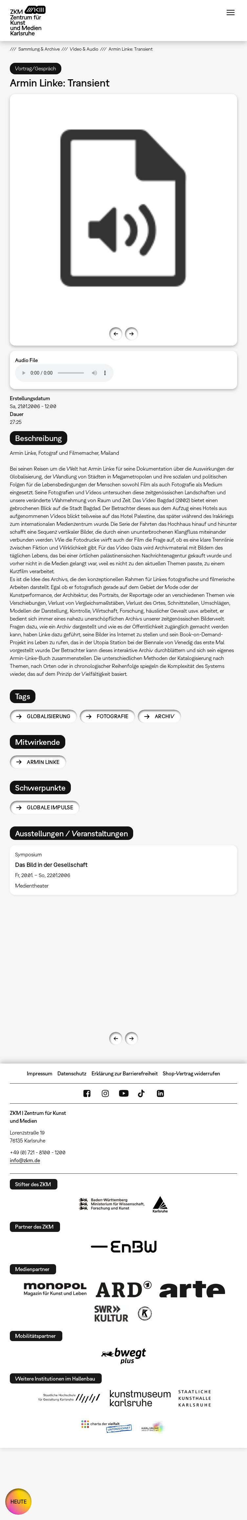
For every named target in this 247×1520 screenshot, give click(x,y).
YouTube (123, 1093)
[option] (123, 208)
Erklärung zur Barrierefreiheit (125, 1073)
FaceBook (86, 1093)
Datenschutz (71, 1073)
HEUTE (18, 1502)
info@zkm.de (25, 1160)
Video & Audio (84, 49)
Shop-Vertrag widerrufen (191, 1073)
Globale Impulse (50, 807)
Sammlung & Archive (39, 49)
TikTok (142, 1093)
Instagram (105, 1093)
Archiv (165, 716)
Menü (230, 12)
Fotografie (113, 716)
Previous (115, 333)
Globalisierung (49, 716)
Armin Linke (43, 762)
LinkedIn (160, 1093)
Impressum (39, 1073)
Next (131, 333)
